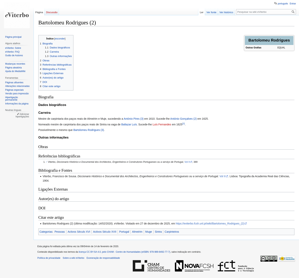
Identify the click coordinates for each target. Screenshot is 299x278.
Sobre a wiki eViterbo (73, 258)
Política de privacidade (48, 258)
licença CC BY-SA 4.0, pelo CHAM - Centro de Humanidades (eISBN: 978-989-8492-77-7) (124, 252)
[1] (183, 123)
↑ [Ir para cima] (46, 162)
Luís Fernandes (162, 124)
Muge (148, 231)
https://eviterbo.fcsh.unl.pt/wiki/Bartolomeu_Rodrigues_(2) (210, 223)
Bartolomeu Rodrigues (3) (88, 129)
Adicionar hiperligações (22, 115)
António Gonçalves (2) (183, 118)
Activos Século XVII (104, 231)
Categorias (45, 231)
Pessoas (60, 231)
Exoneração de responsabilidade (103, 258)
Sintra (158, 231)
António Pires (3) (133, 118)
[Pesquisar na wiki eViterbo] (266, 11)
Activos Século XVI (79, 231)
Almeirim (137, 231)
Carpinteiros (172, 231)
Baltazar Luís (129, 124)
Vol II (187, 162)
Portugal (124, 231)
